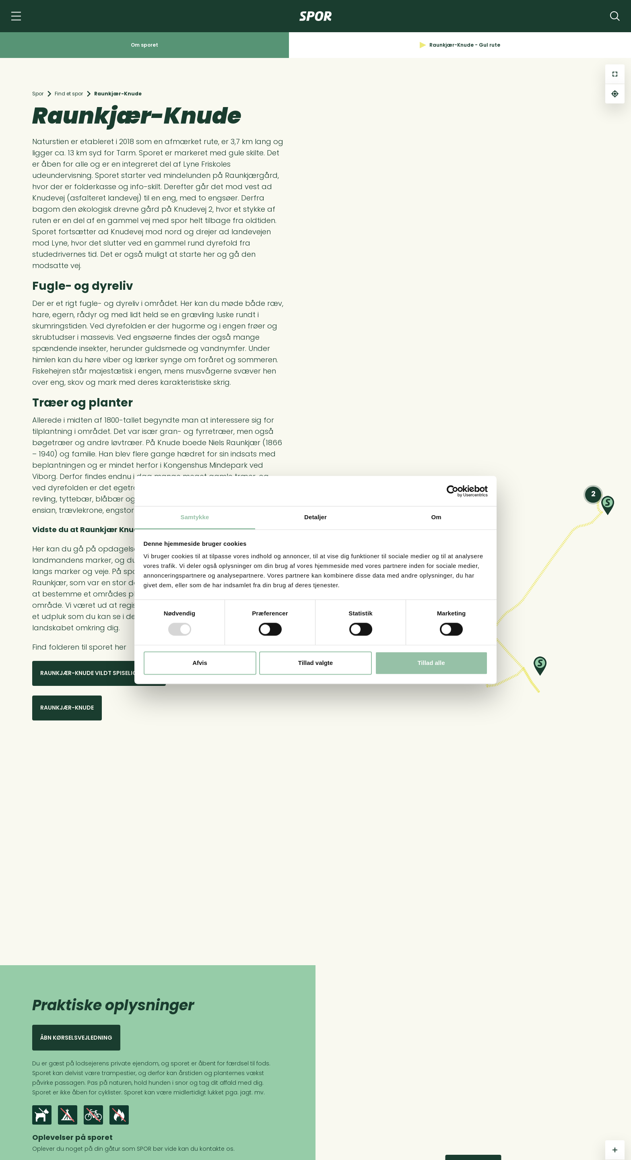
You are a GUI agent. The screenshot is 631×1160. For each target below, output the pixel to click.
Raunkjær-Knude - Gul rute (460, 44)
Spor (37, 93)
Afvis (199, 662)
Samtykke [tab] (195, 517)
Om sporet (144, 44)
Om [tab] (436, 517)
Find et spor (69, 93)
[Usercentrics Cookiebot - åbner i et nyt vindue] (452, 491)
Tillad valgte (315, 662)
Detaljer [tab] (315, 517)
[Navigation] (16, 16)
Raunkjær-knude (67, 708)
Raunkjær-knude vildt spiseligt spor (99, 673)
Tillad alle (431, 662)
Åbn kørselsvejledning (76, 1038)
